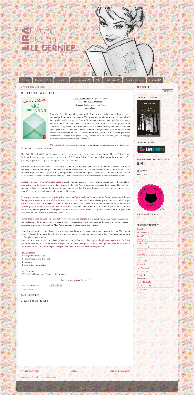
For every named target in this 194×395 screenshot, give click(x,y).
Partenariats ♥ (113, 80)
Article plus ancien (120, 371)
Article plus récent (30, 371)
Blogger (111, 388)
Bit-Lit (139, 236)
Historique (141, 260)
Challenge (140, 239)
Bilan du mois (142, 232)
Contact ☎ (155, 80)
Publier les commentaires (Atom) (44, 377)
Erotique (140, 250)
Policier (31, 289)
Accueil (25, 80)
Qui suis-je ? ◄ (43, 80)
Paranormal (141, 271)
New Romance (142, 268)
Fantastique (141, 254)
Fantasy (139, 257)
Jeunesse (140, 264)
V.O (98, 80)
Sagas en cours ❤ (81, 80)
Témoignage (141, 289)
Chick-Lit (140, 243)
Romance (140, 278)
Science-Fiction (143, 282)
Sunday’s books (142, 285)
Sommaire (62, 80)
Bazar (139, 229)
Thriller (139, 292)
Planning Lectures (134, 80)
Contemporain (142, 246)
